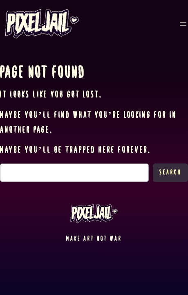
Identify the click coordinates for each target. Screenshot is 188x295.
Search (170, 172)
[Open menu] (183, 24)
